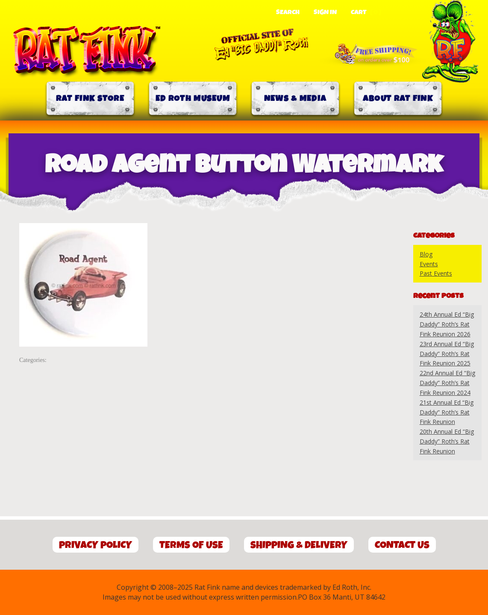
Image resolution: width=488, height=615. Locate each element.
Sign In (325, 12)
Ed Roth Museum (193, 98)
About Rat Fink (398, 98)
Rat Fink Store (90, 98)
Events (429, 264)
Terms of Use (191, 545)
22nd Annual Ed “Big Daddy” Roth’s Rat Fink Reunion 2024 (447, 383)
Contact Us (402, 545)
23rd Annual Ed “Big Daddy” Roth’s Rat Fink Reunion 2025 (447, 354)
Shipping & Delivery (298, 545)
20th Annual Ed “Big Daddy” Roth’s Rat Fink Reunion (447, 441)
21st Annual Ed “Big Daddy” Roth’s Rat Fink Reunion (446, 412)
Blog (426, 254)
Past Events (436, 273)
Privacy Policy (95, 545)
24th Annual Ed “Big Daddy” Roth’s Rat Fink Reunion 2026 (447, 324)
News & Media (295, 98)
